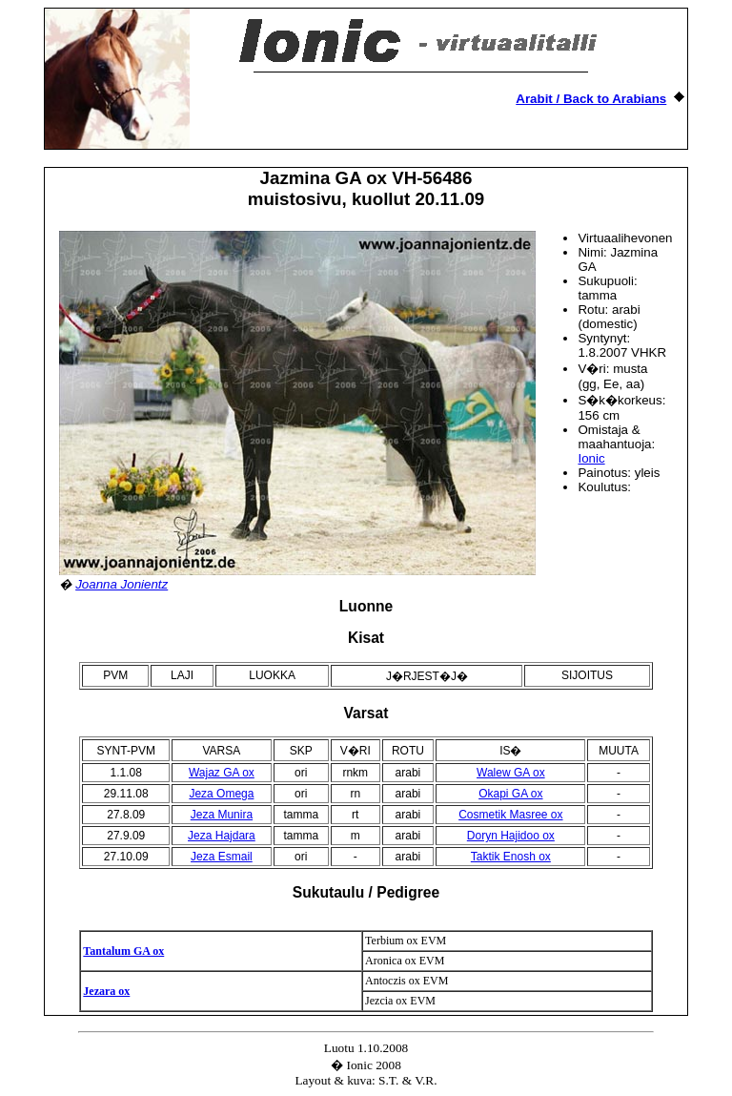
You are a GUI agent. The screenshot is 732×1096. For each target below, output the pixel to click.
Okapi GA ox (510, 793)
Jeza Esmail (222, 856)
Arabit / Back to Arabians (591, 99)
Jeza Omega (221, 793)
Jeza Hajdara (221, 835)
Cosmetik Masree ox (510, 814)
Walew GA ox (511, 772)
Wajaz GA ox (221, 772)
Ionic (591, 458)
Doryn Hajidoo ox (511, 835)
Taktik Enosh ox (511, 856)
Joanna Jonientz (121, 584)
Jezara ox (106, 991)
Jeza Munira (222, 814)
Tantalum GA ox (123, 951)
